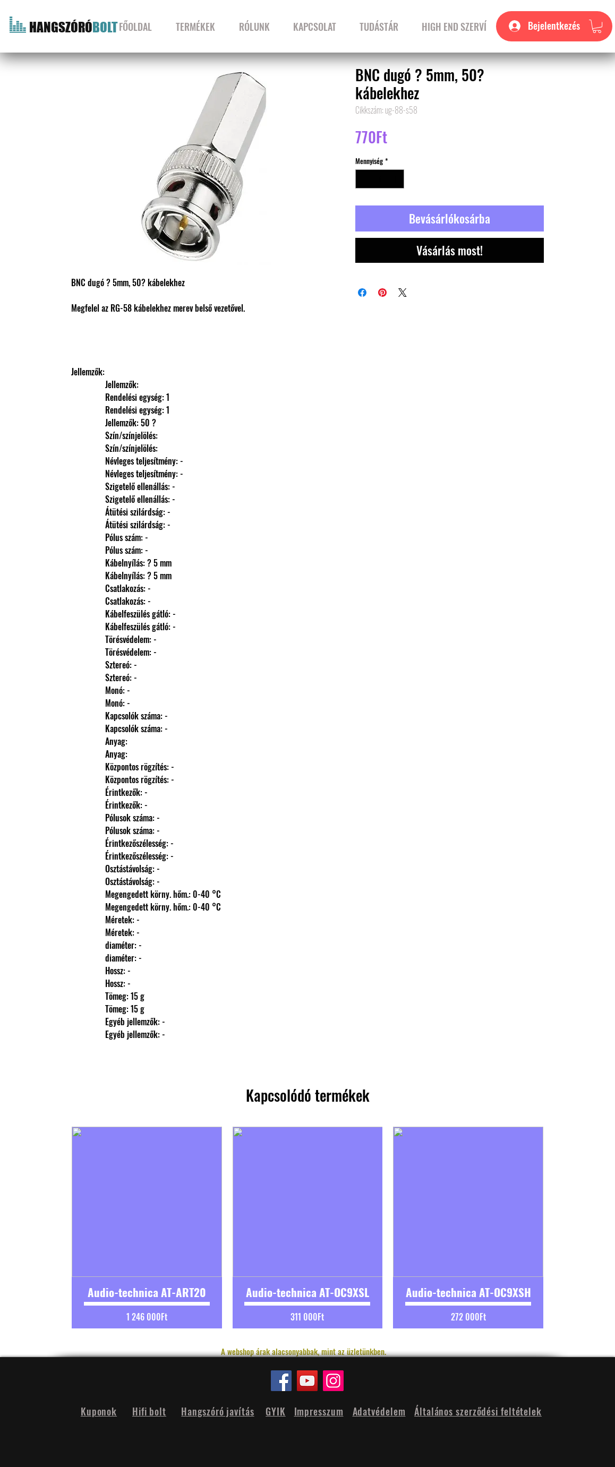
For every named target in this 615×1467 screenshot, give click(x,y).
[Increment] (396, 179)
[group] (307, 1227)
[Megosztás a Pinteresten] (382, 292)
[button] (597, 26)
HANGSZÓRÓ (60, 27)
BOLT (105, 27)
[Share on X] (402, 292)
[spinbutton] (380, 179)
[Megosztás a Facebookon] (362, 292)
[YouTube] (307, 1380)
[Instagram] (333, 1380)
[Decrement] (363, 179)
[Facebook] (281, 1380)
